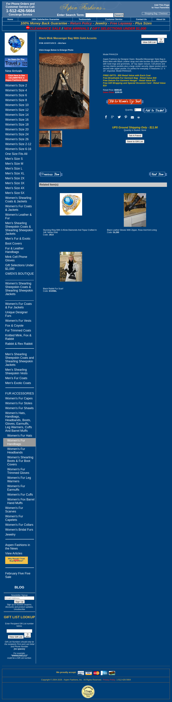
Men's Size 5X (15, 193)
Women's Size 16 (17, 119)
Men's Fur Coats (16, 378)
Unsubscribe (19, 609)
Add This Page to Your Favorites (161, 6)
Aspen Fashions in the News (17, 546)
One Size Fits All (16, 154)
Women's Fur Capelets (14, 518)
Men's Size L (13, 168)
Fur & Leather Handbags (14, 250)
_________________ (19, 278)
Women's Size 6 (16, 95)
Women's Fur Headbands (16, 450)
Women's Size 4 (16, 90)
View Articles (13, 553)
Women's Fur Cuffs (20, 494)
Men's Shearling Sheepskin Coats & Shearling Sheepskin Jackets (19, 228)
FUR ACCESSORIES (19, 393)
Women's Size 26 (17, 139)
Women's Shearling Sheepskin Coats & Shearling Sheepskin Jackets (19, 289)
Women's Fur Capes (19, 398)
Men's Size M (14, 163)
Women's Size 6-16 (18, 149)
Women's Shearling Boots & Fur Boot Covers (20, 461)
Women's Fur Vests (18, 320)
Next (158, 174)
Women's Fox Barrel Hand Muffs (20, 501)
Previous (50, 174)
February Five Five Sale (17, 575)
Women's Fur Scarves (14, 509)
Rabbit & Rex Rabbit (19, 343)
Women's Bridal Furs (19, 529)
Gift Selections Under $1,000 (19, 267)
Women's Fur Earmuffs (16, 487)
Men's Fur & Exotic (17, 238)
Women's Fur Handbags (16, 442)
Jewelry (10, 534)
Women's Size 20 (17, 129)
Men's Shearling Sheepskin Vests (16, 371)
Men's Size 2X (15, 178)
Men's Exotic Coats (18, 383)
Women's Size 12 (17, 110)
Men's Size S (14, 158)
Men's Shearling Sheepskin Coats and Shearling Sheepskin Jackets (19, 360)
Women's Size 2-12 (18, 144)
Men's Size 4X (15, 188)
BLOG (19, 587)
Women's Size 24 (17, 134)
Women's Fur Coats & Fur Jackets (18, 305)
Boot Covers (13, 243)
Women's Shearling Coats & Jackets (18, 199)
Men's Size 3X (15, 183)
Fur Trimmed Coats (18, 330)
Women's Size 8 (16, 100)
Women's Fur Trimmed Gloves (18, 471)
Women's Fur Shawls (19, 408)
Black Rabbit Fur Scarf (53, 288)
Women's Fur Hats (19, 435)
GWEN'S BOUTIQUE (19, 273)
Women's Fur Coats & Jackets (18, 208)
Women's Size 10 (17, 105)
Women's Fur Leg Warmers (19, 479)
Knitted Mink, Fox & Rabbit (18, 337)
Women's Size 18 (17, 124)
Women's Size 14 (17, 114)
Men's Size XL (15, 173)
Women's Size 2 (16, 85)
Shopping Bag (151, 13)
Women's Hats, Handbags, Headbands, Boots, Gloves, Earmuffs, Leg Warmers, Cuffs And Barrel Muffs (18, 421)
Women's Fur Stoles (18, 403)
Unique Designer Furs (16, 314)
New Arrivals (13, 71)
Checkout (163, 13)
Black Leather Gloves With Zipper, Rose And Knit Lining (132, 230)
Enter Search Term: (71, 15)
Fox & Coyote (14, 325)
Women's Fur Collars (19, 524)
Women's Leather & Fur (18, 216)
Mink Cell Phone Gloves (16, 258)
